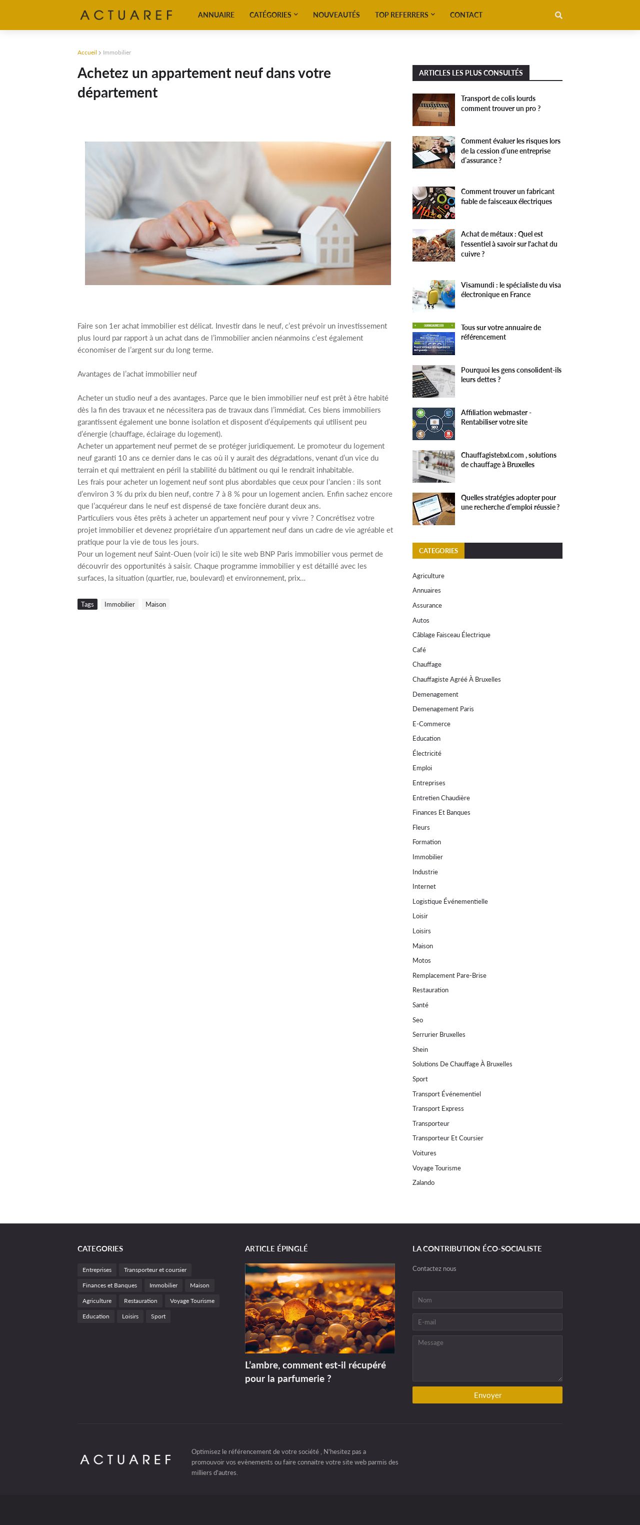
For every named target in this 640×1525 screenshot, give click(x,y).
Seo (417, 1020)
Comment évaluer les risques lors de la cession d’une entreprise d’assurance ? (510, 151)
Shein (420, 1049)
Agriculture (428, 576)
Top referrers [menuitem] (401, 15)
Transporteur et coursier (448, 1138)
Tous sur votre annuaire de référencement (501, 332)
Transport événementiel (446, 1094)
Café (419, 650)
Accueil (87, 52)
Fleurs (421, 827)
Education (426, 738)
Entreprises (429, 783)
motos (421, 960)
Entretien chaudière (441, 798)
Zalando (423, 1182)
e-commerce (431, 724)
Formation (426, 842)
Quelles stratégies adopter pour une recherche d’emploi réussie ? (510, 502)
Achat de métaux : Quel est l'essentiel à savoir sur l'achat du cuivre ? (509, 244)
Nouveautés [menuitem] (336, 15)
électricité (427, 753)
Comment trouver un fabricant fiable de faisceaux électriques (507, 196)
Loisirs (421, 931)
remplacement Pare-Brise (449, 975)
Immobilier (117, 52)
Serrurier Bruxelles (439, 1034)
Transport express (438, 1108)
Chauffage (427, 664)
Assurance (427, 605)
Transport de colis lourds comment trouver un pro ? (500, 103)
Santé (420, 1005)
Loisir (420, 916)
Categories (438, 551)
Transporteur (431, 1123)
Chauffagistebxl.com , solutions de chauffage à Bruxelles (508, 460)
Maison (156, 604)
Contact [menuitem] (466, 15)
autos (421, 620)
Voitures (424, 1153)
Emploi (422, 768)
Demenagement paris (443, 709)
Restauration (430, 990)
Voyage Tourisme (436, 1168)
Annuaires (426, 590)
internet (424, 886)
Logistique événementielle (450, 901)
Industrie (425, 872)
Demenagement (435, 694)
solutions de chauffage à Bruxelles (462, 1064)
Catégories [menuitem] (271, 15)
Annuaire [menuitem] (216, 15)
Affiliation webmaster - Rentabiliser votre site (496, 417)
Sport (420, 1079)
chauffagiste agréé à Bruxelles (456, 679)
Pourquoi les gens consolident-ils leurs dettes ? (511, 375)
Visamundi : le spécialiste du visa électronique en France (511, 290)
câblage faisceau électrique (451, 635)
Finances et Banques (441, 812)
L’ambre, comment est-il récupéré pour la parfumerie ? (315, 1371)
